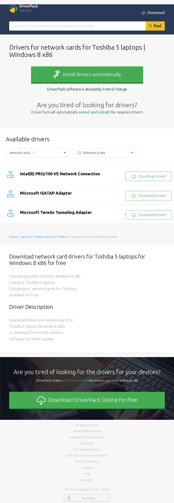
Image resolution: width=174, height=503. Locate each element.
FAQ (87, 474)
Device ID (87, 443)
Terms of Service (87, 461)
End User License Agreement (87, 455)
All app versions (87, 425)
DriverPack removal (87, 431)
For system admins (87, 449)
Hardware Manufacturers (87, 437)
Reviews (87, 480)
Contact (87, 468)
